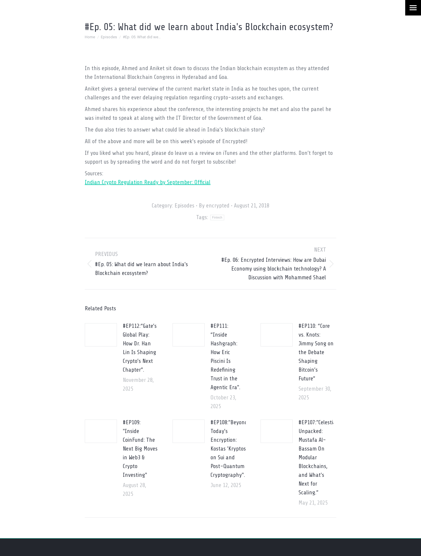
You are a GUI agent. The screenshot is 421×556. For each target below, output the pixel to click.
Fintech (217, 217)
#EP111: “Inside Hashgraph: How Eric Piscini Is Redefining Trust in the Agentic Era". (225, 357)
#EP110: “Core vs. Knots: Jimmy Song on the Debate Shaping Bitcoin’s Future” (316, 352)
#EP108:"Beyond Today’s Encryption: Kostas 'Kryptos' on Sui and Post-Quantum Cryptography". (229, 448)
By (214, 205)
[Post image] (101, 335)
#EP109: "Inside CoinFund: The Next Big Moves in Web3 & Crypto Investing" (140, 448)
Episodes (184, 205)
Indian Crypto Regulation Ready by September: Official (147, 182)
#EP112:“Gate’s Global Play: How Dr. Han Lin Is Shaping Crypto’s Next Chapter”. (140, 348)
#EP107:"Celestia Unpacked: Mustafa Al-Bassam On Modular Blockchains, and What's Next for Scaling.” (317, 457)
